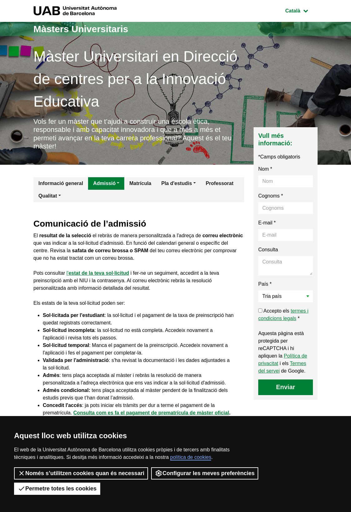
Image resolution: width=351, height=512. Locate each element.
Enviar (285, 387)
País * (265, 284)
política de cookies (190, 457)
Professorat (220, 183)
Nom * (265, 169)
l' (98, 273)
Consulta (268, 249)
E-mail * (267, 222)
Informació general (60, 183)
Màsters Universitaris (80, 29)
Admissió (104, 183)
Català (301, 10)
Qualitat (47, 195)
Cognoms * (270, 195)
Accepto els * (283, 314)
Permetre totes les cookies (57, 488)
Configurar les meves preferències (205, 473)
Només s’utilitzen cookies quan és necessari (81, 473)
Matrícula (140, 183)
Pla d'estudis (176, 183)
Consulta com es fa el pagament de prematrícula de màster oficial (151, 412)
